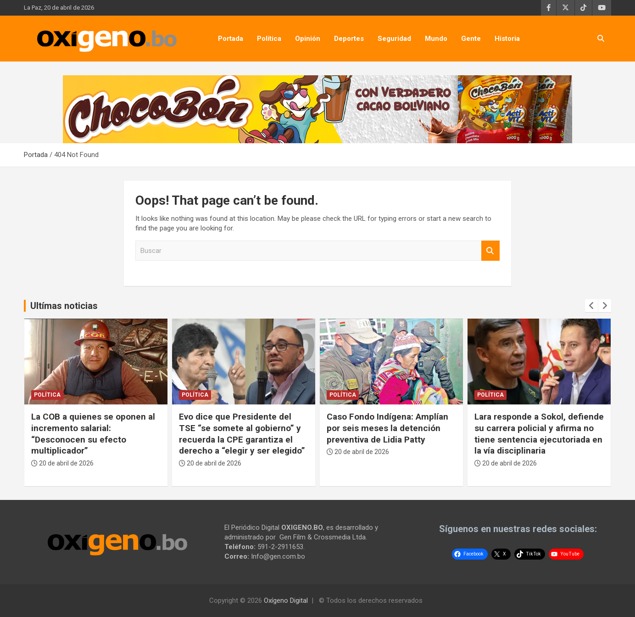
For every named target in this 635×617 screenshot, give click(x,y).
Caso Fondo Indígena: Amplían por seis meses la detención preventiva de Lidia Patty (387, 427)
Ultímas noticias (64, 305)
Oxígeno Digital (286, 600)
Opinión (307, 38)
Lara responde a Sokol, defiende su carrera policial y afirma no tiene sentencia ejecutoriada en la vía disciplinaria (539, 433)
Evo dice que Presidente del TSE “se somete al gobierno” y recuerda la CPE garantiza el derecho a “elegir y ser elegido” (242, 433)
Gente (471, 38)
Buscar (490, 251)
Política (269, 38)
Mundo (436, 38)
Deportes (349, 38)
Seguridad (394, 38)
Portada (230, 38)
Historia (507, 38)
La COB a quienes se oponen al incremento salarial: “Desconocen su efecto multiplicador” (93, 433)
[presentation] (591, 305)
